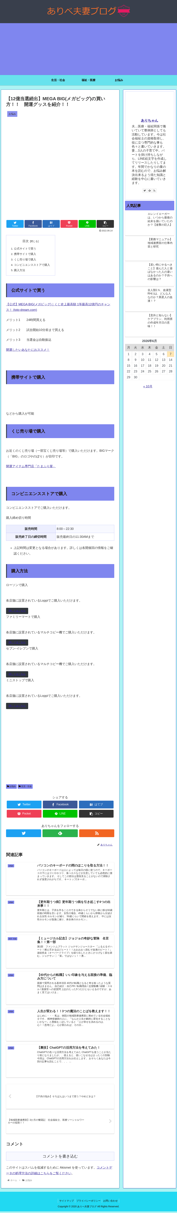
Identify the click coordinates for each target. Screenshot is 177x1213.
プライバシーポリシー (88, 1202)
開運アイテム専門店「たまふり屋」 (31, 467)
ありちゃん (149, 120)
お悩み (11, 787)
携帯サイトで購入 (25, 254)
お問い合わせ (111, 1202)
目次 (26, 241)
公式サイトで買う (25, 248)
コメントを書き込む (60, 1158)
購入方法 (19, 271)
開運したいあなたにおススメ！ (28, 351)
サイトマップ (65, 1202)
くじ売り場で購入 (25, 260)
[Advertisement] (88, 49)
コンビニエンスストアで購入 (32, 265)
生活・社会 (25, 787)
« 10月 (147, 386)
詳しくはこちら (17, 611)
